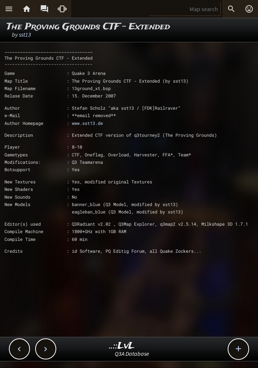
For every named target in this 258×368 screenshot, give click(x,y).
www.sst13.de (87, 123)
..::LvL (122, 345)
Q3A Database (132, 353)
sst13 (25, 34)
